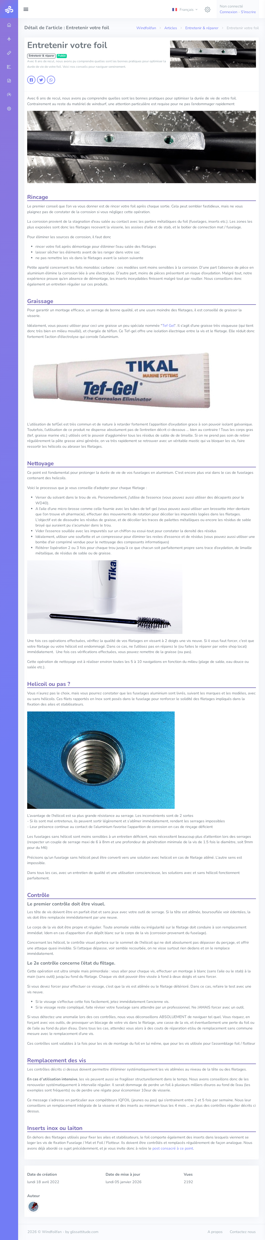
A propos (215, 1231)
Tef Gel (168, 325)
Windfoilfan (146, 27)
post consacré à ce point (172, 1148)
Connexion (228, 11)
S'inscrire (248, 11)
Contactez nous (243, 1231)
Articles (170, 27)
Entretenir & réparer (201, 27)
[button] (185, 9)
